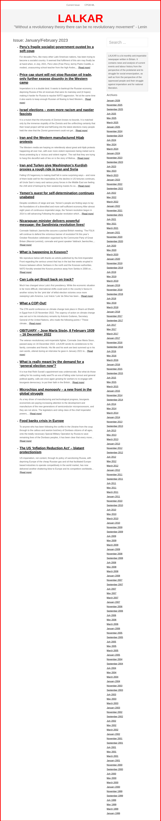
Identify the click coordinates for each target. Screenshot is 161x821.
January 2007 (113, 602)
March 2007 (112, 597)
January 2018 (113, 311)
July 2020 (111, 245)
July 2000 (111, 773)
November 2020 (114, 236)
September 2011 (115, 478)
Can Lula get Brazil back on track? (47, 279)
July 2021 (111, 219)
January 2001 (113, 760)
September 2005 (115, 637)
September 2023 (115, 162)
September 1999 (115, 795)
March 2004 (112, 676)
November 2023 (114, 157)
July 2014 (111, 404)
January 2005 (113, 654)
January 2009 (113, 549)
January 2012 (113, 470)
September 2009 (115, 531)
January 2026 (113, 100)
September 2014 (115, 399)
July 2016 (111, 351)
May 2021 (111, 223)
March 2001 (112, 756)
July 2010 (111, 509)
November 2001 (114, 738)
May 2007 (111, 593)
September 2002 (115, 716)
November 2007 (114, 580)
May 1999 (111, 804)
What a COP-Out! (33, 303)
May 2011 (111, 487)
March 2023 (112, 175)
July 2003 (111, 694)
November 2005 (114, 632)
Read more (84, 67)
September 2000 (115, 769)
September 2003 (115, 690)
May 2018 (111, 302)
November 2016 (114, 342)
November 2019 (114, 263)
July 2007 (111, 588)
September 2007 (115, 584)
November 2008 (114, 553)
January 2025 (113, 126)
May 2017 (111, 329)
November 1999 (114, 791)
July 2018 (111, 298)
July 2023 (111, 166)
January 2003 (113, 707)
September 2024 (115, 135)
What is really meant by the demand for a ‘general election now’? (52, 363)
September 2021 (115, 214)
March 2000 (112, 782)
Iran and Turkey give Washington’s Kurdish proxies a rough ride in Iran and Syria (53, 167)
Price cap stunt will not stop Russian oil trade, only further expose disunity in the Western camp (56, 78)
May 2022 (111, 197)
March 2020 (112, 254)
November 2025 (114, 104)
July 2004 (111, 668)
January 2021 (113, 232)
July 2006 (111, 615)
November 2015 (114, 368)
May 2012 (111, 461)
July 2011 (111, 483)
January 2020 (113, 258)
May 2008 (111, 566)
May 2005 (111, 646)
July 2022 (111, 192)
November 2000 (114, 764)
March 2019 (112, 280)
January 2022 (113, 206)
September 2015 (115, 373)
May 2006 (111, 619)
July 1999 (111, 800)
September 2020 (115, 241)
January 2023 (113, 179)
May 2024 (111, 144)
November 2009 (114, 527)
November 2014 (114, 395)
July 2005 (111, 641)
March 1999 (112, 808)
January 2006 (113, 628)
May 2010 (111, 514)
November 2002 (114, 712)
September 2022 (115, 188)
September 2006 (115, 610)
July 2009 (111, 536)
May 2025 (111, 118)
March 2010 (112, 518)
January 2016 (113, 364)
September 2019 (115, 267)
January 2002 (113, 734)
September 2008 (115, 558)
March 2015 (112, 386)
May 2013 (111, 434)
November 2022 (114, 184)
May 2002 (111, 725)
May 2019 (111, 276)
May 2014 (111, 408)
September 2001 (115, 742)
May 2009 (111, 540)
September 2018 (115, 294)
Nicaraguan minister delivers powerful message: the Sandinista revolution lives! (52, 222)
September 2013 (115, 426)
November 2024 (114, 131)
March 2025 (112, 122)
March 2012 (112, 465)
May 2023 (111, 170)
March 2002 (112, 729)
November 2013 (114, 421)
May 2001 (111, 751)
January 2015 (113, 390)
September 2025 (115, 109)
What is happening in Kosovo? (44, 251)
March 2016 (112, 360)
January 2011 (113, 496)
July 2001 (111, 747)
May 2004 (111, 672)
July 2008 (111, 562)
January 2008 (113, 575)
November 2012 (114, 448)
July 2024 (111, 140)
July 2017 (111, 324)
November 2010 (114, 500)
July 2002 (111, 720)
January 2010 (113, 522)
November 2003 (114, 685)
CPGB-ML (89, 5)
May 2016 (111, 355)
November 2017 (114, 316)
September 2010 (115, 505)
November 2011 (114, 474)
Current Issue (73, 5)
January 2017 (113, 338)
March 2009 (112, 544)
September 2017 (115, 320)
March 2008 (112, 571)
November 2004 (114, 659)
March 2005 (112, 650)
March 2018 (112, 307)
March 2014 (112, 412)
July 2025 (111, 113)
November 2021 (114, 210)
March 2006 (112, 624)
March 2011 (112, 492)
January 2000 (113, 786)
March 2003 (112, 703)
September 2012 (115, 452)
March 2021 (112, 228)
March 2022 (112, 201)
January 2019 (113, 285)
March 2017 (112, 333)
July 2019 (111, 272)
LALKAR (80, 18)
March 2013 (112, 439)
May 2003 (111, 698)
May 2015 (111, 382)
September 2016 (115, 346)
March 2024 (112, 148)
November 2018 (114, 289)
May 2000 (111, 778)
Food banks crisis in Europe (42, 420)
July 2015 (111, 377)
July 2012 (111, 456)
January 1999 (113, 813)
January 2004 (113, 681)
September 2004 (115, 663)
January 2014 (113, 417)
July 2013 (111, 430)
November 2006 (114, 606)
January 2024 (113, 153)
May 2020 (111, 250)
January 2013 (113, 443)
